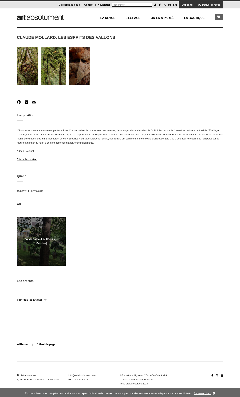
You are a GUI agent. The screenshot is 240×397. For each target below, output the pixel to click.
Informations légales (131, 375)
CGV (146, 375)
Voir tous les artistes (31, 299)
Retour (23, 344)
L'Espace (133, 17)
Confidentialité (159, 375)
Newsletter (104, 4)
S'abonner (187, 4)
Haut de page (46, 344)
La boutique (194, 17)
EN (175, 4)
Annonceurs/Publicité (141, 379)
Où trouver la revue (209, 4)
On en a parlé (162, 17)
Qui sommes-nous (69, 4)
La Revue (107, 17)
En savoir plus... (202, 393)
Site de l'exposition (27, 159)
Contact (88, 4)
